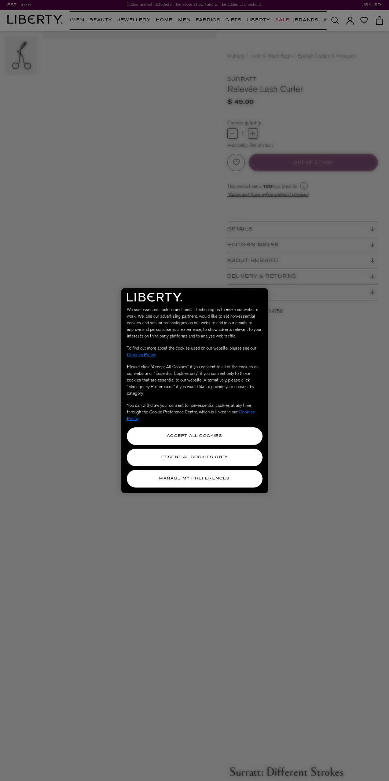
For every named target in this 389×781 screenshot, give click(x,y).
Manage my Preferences (194, 478)
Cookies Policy (141, 355)
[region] (194, 390)
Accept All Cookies (194, 436)
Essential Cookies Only (194, 457)
